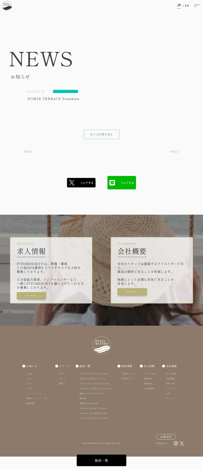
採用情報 (30, 416)
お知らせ (32, 379)
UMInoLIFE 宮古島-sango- (94, 426)
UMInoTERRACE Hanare (94, 421)
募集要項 (147, 391)
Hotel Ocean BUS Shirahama (95, 396)
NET (60, 386)
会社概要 (170, 379)
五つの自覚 (169, 386)
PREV (29, 163)
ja (179, 5)
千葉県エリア (127, 386)
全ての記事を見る (101, 140)
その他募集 (148, 401)
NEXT (174, 163)
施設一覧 (101, 460)
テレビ (61, 391)
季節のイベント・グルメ (38, 411)
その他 (29, 386)
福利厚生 (147, 396)
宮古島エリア (127, 391)
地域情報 (127, 379)
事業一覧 (168, 396)
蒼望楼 (83, 411)
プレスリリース (33, 406)
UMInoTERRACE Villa (92, 391)
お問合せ (166, 450)
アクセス (168, 401)
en (187, 5)
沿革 (166, 406)
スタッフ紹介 (149, 386)
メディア (64, 379)
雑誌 (60, 396)
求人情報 (149, 379)
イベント (30, 391)
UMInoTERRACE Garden (94, 431)
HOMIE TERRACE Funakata (96, 401)
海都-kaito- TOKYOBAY (92, 406)
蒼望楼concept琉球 (89, 416)
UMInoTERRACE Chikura (94, 386)
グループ (168, 411)
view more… (36, 305)
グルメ (29, 396)
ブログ (29, 401)
